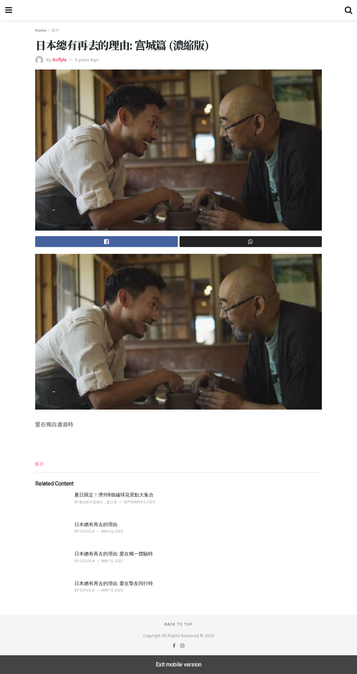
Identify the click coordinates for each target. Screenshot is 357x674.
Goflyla (59, 59)
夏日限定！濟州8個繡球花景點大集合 (114, 494)
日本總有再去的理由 (95, 524)
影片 (55, 30)
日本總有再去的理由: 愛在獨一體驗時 (113, 553)
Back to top (179, 624)
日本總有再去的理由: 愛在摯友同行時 (113, 583)
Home (40, 30)
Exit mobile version (178, 664)
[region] (178, 442)
